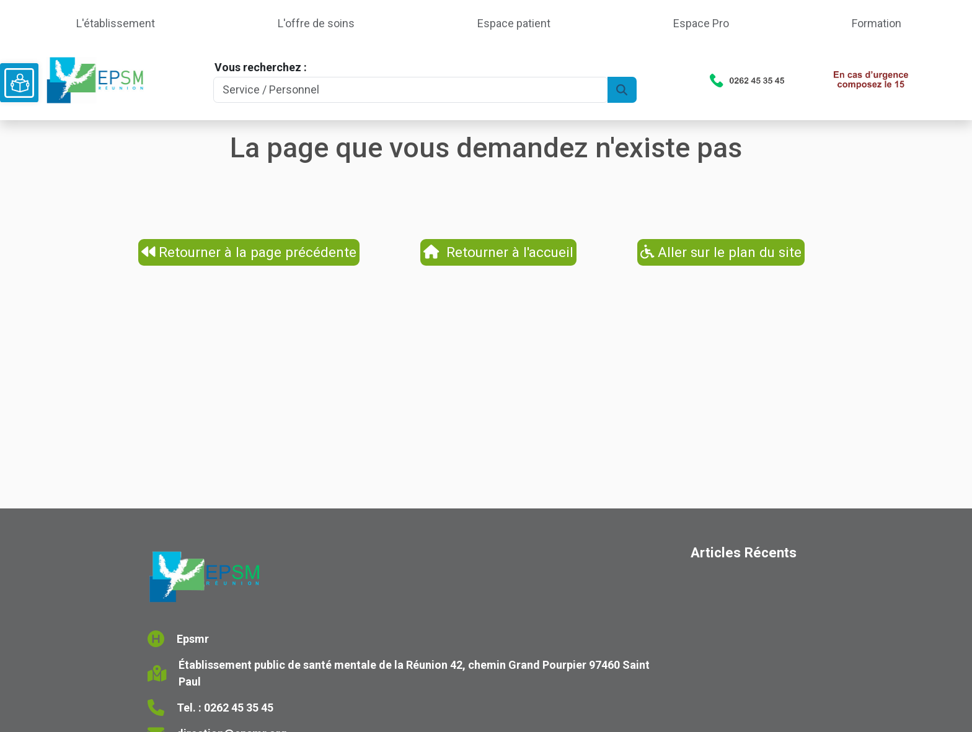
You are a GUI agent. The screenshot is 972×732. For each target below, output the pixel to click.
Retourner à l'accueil (498, 252)
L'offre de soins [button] (316, 23)
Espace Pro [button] (701, 23)
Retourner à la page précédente (249, 252)
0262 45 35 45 (238, 707)
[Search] (410, 90)
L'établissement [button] (115, 23)
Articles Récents (744, 552)
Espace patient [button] (513, 23)
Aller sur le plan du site (721, 252)
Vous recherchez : (260, 67)
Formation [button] (876, 23)
